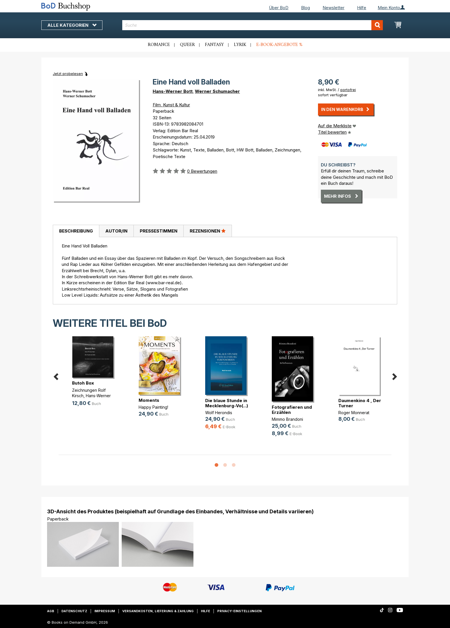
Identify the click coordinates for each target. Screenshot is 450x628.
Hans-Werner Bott (173, 91)
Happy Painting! (153, 407)
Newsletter (333, 7)
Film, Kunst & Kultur (171, 104)
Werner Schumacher (217, 91)
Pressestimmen (158, 231)
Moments (149, 400)
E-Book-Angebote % (279, 45)
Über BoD (278, 7)
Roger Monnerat (353, 412)
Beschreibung (76, 231)
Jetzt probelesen (68, 73)
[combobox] (252, 25)
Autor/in (116, 231)
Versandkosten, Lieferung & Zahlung (158, 611)
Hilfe (361, 7)
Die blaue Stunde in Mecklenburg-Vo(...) (226, 403)
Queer (187, 45)
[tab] (76, 231)
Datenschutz (74, 611)
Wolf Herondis (218, 412)
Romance (159, 45)
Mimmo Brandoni (287, 419)
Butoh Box (83, 383)
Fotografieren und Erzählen (292, 409)
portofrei (348, 89)
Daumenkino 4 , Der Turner (359, 403)
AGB (50, 611)
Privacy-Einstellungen (239, 611)
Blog (305, 7)
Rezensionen (208, 231)
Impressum (104, 611)
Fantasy (214, 45)
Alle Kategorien (71, 25)
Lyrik (240, 45)
